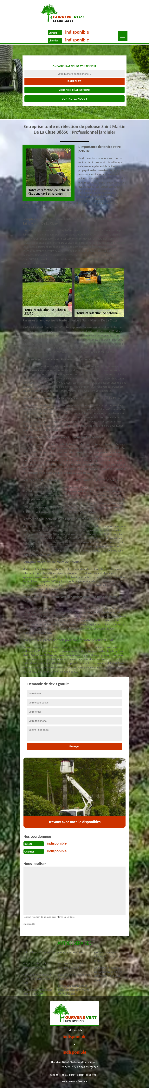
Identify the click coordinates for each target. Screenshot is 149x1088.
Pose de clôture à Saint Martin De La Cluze (70, 965)
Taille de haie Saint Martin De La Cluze (39, 954)
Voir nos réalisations (74, 90)
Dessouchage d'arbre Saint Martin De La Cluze (37, 992)
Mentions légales (74, 1081)
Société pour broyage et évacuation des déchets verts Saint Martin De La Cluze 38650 (110, 974)
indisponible (77, 32)
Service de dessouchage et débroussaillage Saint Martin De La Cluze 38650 (73, 990)
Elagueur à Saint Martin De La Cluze (74, 976)
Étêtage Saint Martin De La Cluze (72, 954)
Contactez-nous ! (74, 98)
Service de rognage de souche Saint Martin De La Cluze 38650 (110, 956)
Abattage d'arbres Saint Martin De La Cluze (35, 965)
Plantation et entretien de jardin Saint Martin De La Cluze (37, 978)
